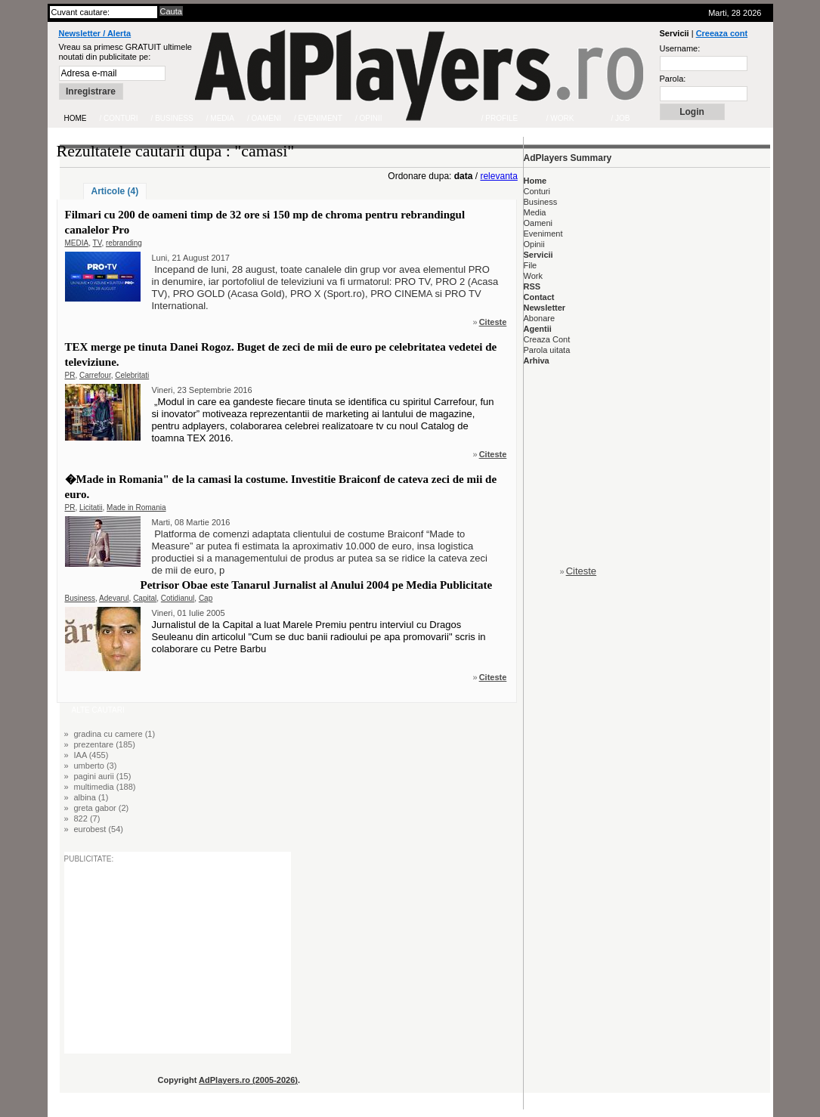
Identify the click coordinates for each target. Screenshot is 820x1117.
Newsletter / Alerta (95, 33)
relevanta (498, 176)
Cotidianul (177, 598)
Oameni (538, 222)
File (530, 265)
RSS (532, 286)
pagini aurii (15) (103, 776)
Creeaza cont (721, 33)
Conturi (537, 191)
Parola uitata (547, 349)
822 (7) (87, 818)
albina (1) (91, 797)
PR (70, 375)
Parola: (673, 78)
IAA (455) (91, 755)
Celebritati (132, 375)
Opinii (534, 244)
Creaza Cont (547, 339)
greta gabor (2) (101, 807)
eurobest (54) (98, 829)
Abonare (539, 318)
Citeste (493, 321)
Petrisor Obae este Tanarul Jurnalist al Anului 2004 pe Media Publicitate (317, 585)
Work (533, 275)
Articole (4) (115, 191)
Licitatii (91, 507)
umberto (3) (95, 765)
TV (97, 243)
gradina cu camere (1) (115, 733)
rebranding (124, 243)
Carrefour (95, 375)
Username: (680, 48)
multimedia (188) (105, 786)
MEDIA (77, 243)
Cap (205, 598)
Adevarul (113, 598)
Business (80, 598)
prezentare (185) (104, 744)
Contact (539, 297)
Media (535, 212)
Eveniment (543, 233)
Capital (144, 598)
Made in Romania (136, 507)
